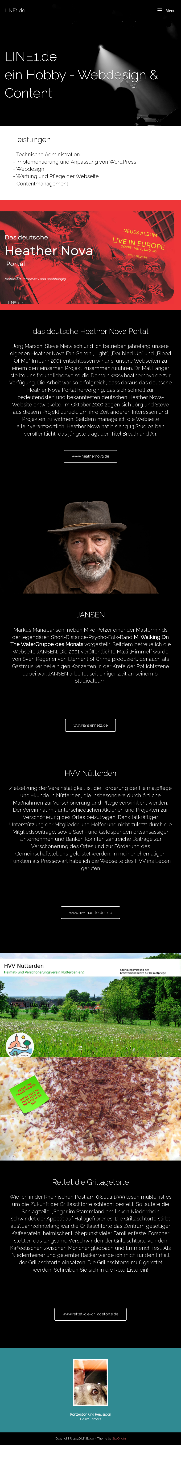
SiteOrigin (119, 1460)
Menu (166, 10)
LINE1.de (15, 11)
